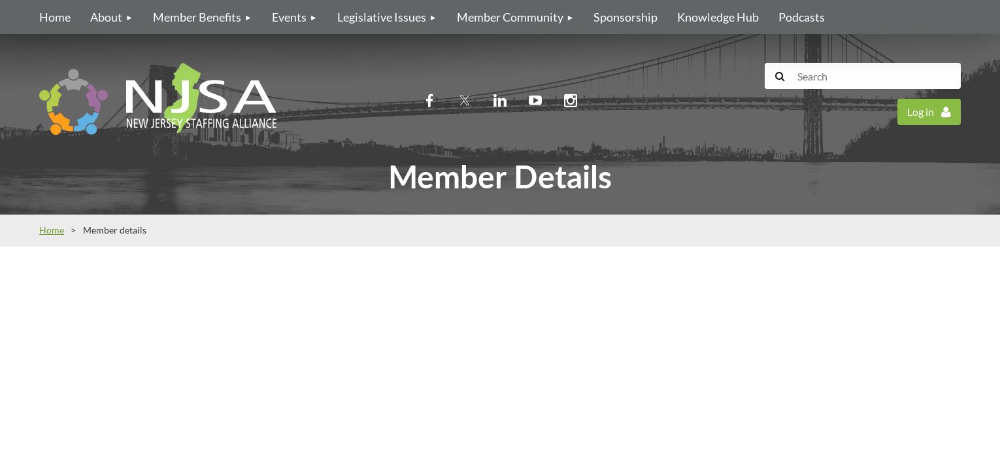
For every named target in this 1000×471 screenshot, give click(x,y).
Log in (920, 111)
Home (51, 230)
